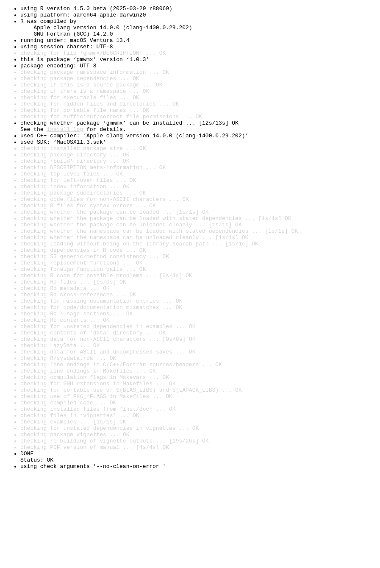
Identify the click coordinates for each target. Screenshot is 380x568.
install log (65, 154)
